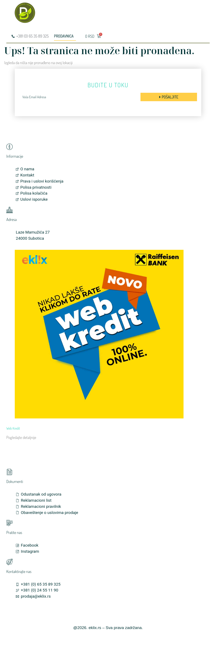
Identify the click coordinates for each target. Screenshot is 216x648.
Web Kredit (13, 428)
